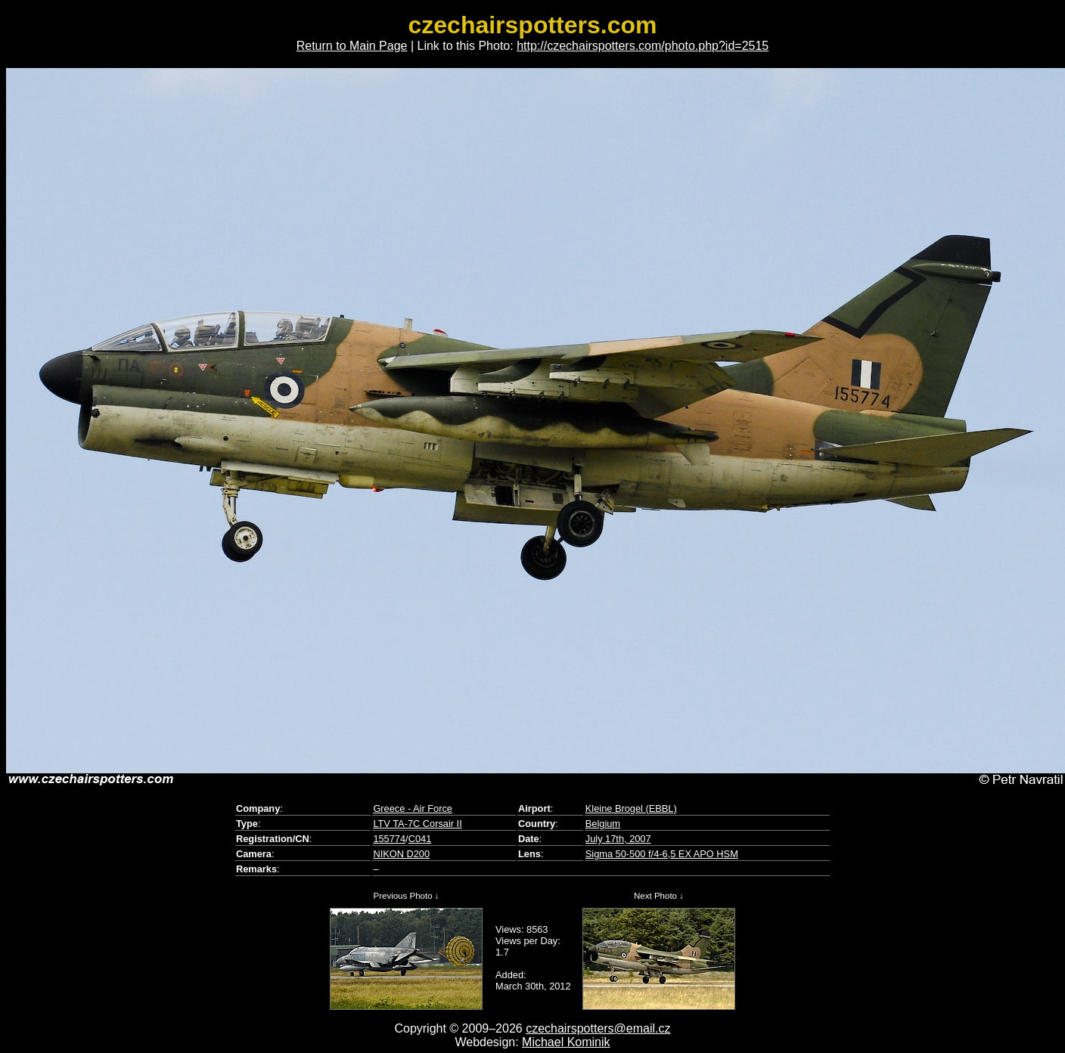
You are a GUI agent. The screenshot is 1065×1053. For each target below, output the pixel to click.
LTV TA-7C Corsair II (417, 823)
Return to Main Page (352, 45)
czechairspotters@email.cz (598, 1028)
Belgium (602, 823)
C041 (420, 838)
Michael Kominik (566, 1042)
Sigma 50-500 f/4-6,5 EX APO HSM (661, 853)
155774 (389, 838)
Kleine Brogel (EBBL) (631, 808)
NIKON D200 (401, 853)
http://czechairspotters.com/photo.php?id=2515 (642, 45)
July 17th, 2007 (618, 838)
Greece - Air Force (412, 808)
